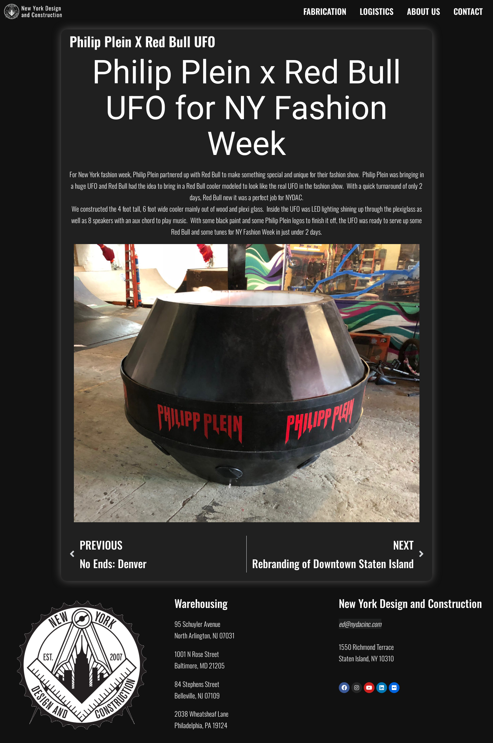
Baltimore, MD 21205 (199, 665)
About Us (423, 11)
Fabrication (324, 11)
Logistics (376, 11)
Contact (468, 11)
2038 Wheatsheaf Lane (201, 714)
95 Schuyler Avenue (197, 624)
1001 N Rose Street (196, 654)
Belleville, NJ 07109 (197, 695)
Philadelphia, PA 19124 (200, 725)
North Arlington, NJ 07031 (204, 635)
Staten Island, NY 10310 (366, 658)
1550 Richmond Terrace (366, 647)
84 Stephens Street (196, 684)
